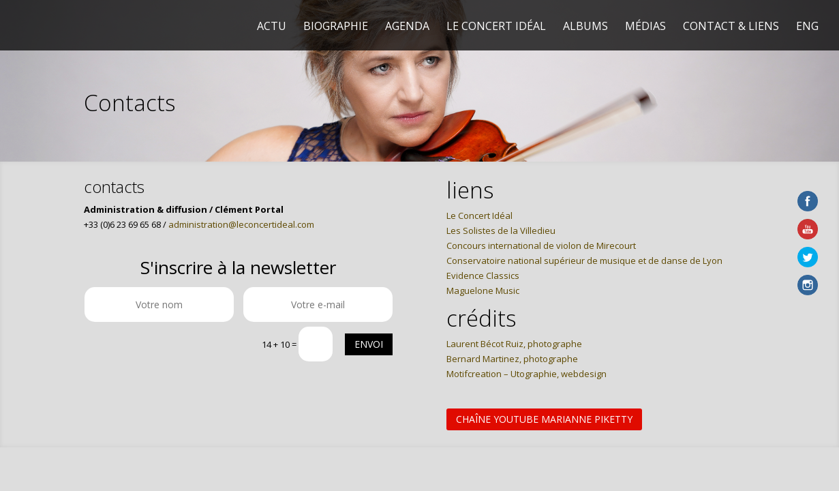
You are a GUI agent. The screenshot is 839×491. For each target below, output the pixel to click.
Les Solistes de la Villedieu (500, 230)
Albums (585, 27)
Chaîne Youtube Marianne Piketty (544, 419)
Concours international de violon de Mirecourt (541, 245)
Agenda (407, 27)
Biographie (335, 27)
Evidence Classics (482, 275)
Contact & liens (731, 27)
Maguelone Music (482, 290)
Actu (271, 27)
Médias (645, 27)
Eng (807, 27)
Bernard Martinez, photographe (512, 359)
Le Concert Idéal (496, 27)
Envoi (368, 344)
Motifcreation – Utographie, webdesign (526, 374)
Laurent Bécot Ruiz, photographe (514, 344)
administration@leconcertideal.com (241, 224)
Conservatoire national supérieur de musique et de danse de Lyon (584, 260)
